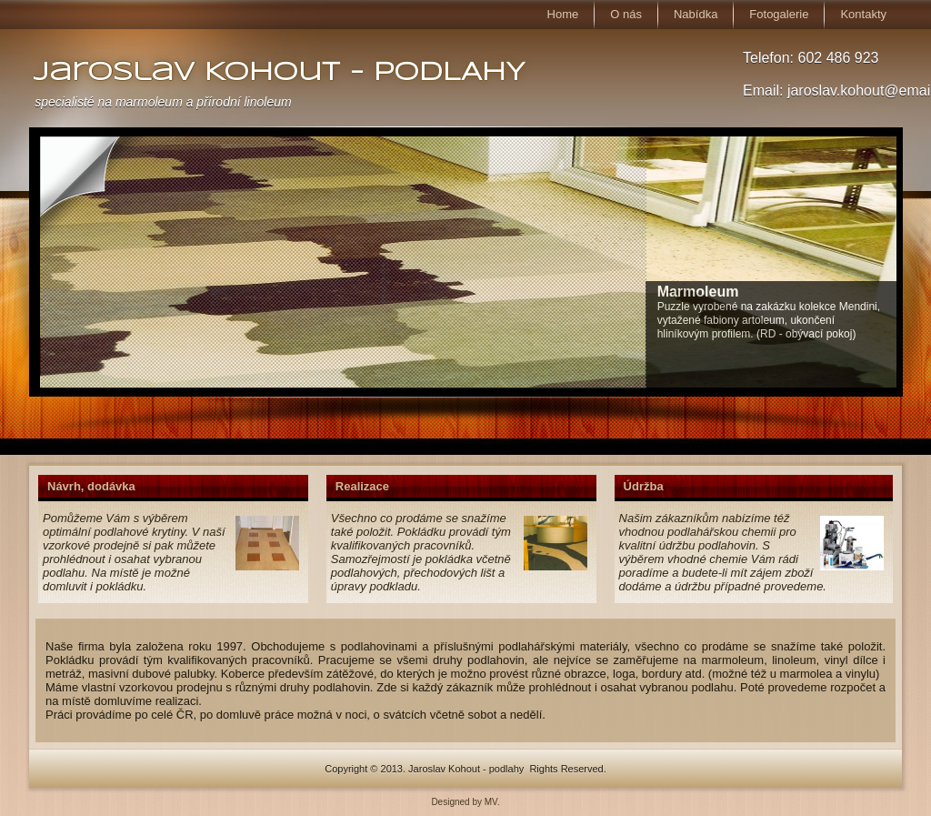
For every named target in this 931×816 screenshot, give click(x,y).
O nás (626, 14)
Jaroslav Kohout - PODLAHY (280, 73)
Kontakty (863, 14)
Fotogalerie (778, 14)
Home (563, 14)
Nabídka (695, 14)
